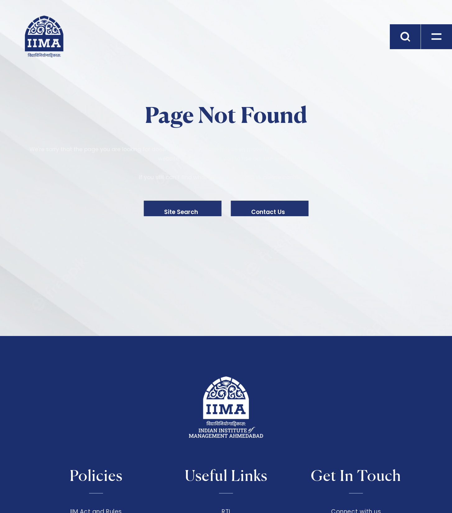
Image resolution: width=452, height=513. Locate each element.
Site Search (181, 212)
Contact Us (268, 212)
